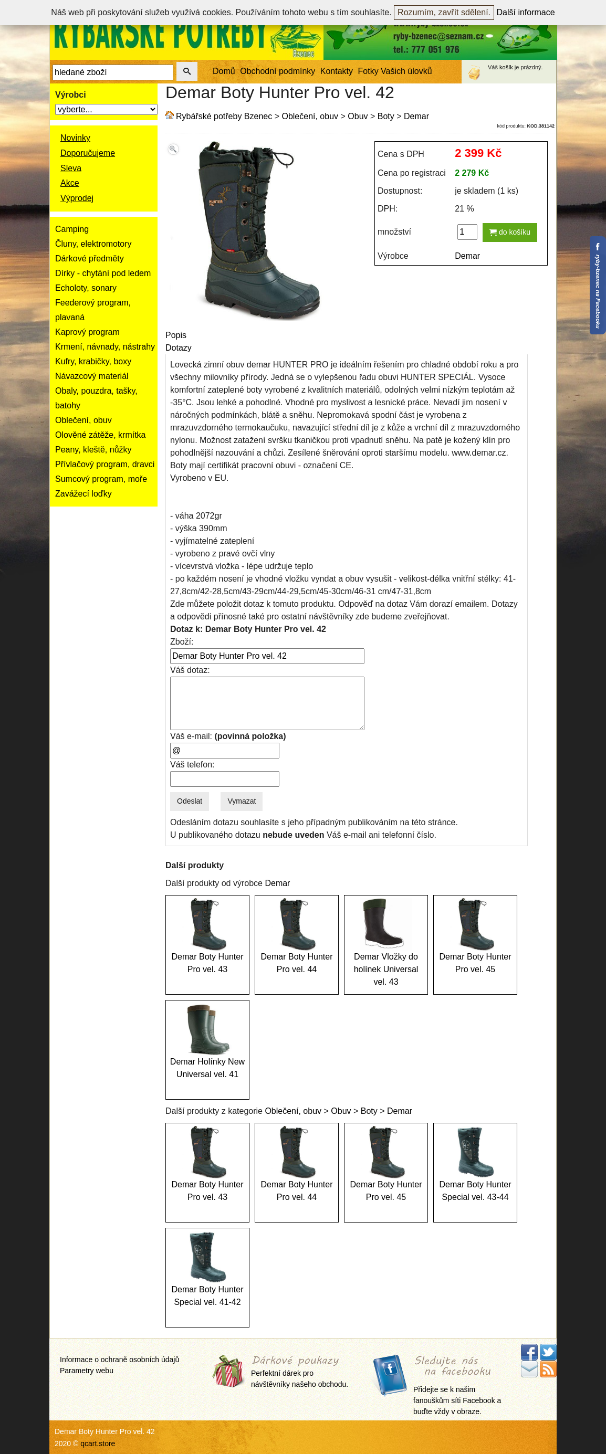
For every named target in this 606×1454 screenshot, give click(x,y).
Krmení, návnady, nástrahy (105, 346)
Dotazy (178, 347)
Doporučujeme (87, 153)
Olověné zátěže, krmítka (100, 434)
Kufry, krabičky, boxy (93, 361)
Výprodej (76, 198)
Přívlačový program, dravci (104, 464)
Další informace (526, 12)
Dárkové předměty (89, 258)
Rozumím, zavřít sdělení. (444, 12)
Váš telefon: (192, 764)
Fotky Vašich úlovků (395, 71)
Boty (386, 116)
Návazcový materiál (92, 376)
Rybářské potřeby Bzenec (224, 116)
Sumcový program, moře (101, 479)
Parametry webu (86, 1370)
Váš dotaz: (190, 670)
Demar (416, 116)
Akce (69, 182)
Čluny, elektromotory (93, 243)
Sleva (70, 168)
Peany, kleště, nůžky (93, 449)
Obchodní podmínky (277, 71)
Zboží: (181, 641)
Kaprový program (87, 332)
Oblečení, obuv (83, 420)
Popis (175, 335)
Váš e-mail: (228, 736)
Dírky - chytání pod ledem (103, 273)
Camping (72, 229)
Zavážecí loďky (83, 493)
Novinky (75, 137)
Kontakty (336, 71)
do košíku (509, 232)
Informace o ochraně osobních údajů (119, 1359)
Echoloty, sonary (86, 287)
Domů (224, 71)
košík (506, 67)
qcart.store (97, 1443)
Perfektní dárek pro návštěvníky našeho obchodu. (299, 1372)
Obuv (358, 116)
